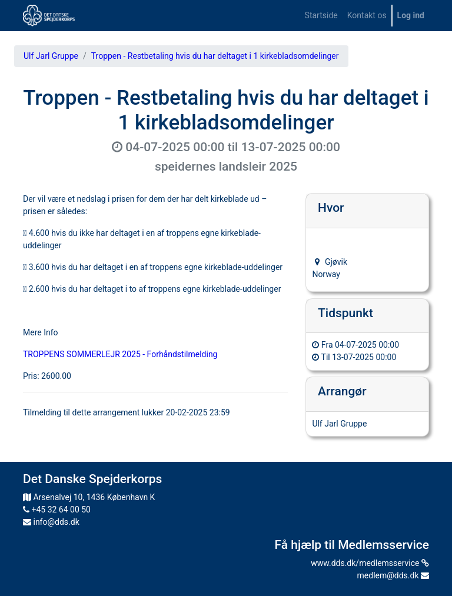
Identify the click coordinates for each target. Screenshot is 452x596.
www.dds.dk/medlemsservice (370, 563)
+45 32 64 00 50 (57, 509)
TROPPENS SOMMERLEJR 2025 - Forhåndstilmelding (120, 354)
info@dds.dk (51, 522)
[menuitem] (321, 15)
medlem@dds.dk (393, 575)
